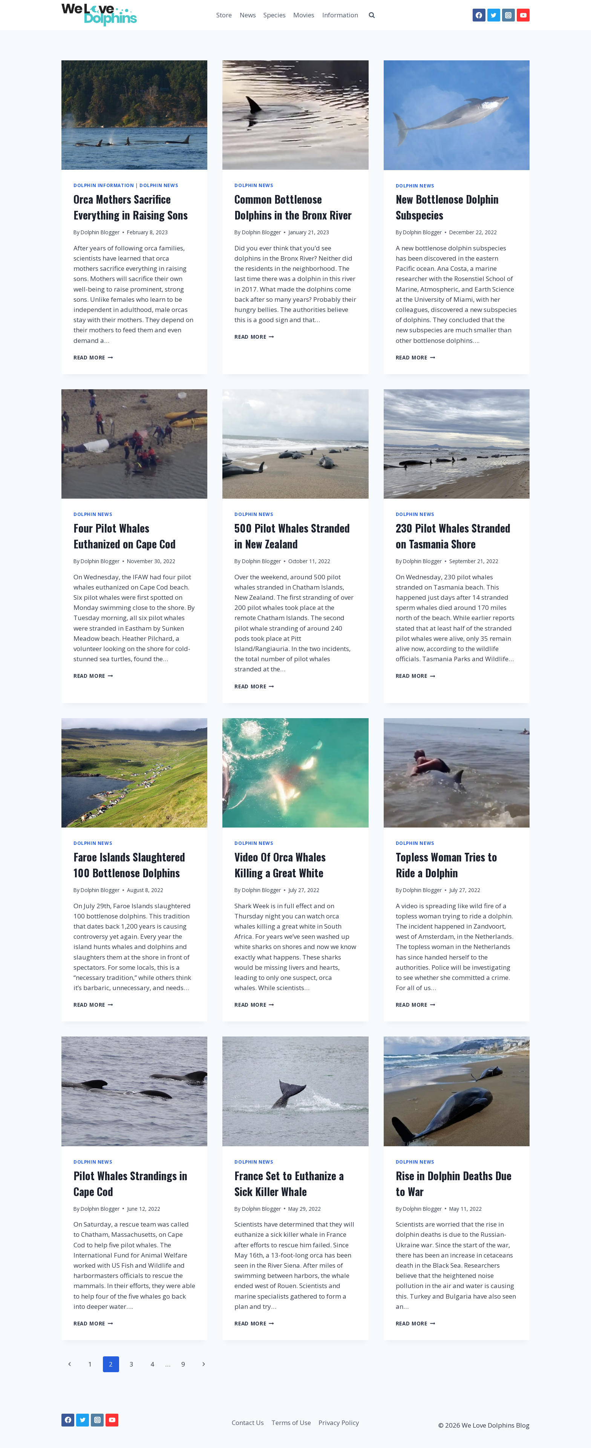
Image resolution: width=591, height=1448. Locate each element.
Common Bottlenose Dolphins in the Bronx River (293, 207)
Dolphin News (158, 185)
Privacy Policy (338, 1422)
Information (340, 15)
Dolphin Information (103, 185)
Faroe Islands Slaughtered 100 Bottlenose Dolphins (129, 864)
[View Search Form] (372, 15)
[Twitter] (493, 15)
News (248, 15)
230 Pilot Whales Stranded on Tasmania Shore (453, 535)
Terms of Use (291, 1422)
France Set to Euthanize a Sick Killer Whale (289, 1183)
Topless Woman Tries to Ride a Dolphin (446, 864)
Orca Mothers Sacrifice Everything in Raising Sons (130, 207)
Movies (303, 15)
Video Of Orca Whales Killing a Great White (280, 864)
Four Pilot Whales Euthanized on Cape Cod (124, 535)
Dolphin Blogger (100, 232)
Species (274, 15)
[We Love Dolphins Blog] (99, 15)
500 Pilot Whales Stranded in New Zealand (292, 535)
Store (224, 15)
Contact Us (248, 1422)
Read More (93, 357)
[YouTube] (523, 15)
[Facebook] (479, 15)
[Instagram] (508, 15)
